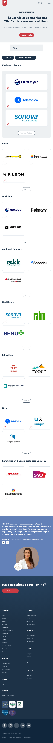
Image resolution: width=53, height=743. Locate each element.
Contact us (10, 591)
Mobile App (30, 641)
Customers (29, 660)
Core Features (6, 663)
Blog (27, 663)
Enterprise (5, 618)
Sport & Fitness (6, 645)
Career (28, 656)
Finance (4, 624)
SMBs (3, 615)
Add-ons (4, 666)
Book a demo (30, 624)
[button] (3, 542)
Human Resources (7, 630)
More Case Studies (26, 133)
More (25, 189)
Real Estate (5, 627)
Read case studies (26, 35)
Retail (4, 621)
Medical (4, 642)
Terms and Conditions (15, 737)
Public (4, 636)
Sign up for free (31, 615)
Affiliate (28, 678)
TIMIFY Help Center (8, 695)
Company (29, 653)
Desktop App (30, 635)
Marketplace (6, 669)
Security (4, 672)
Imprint (4, 737)
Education (5, 633)
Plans (3, 684)
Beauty (4, 639)
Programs (29, 675)
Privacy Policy (27, 737)
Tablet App (29, 638)
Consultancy (5, 649)
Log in (28, 618)
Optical (4, 652)
